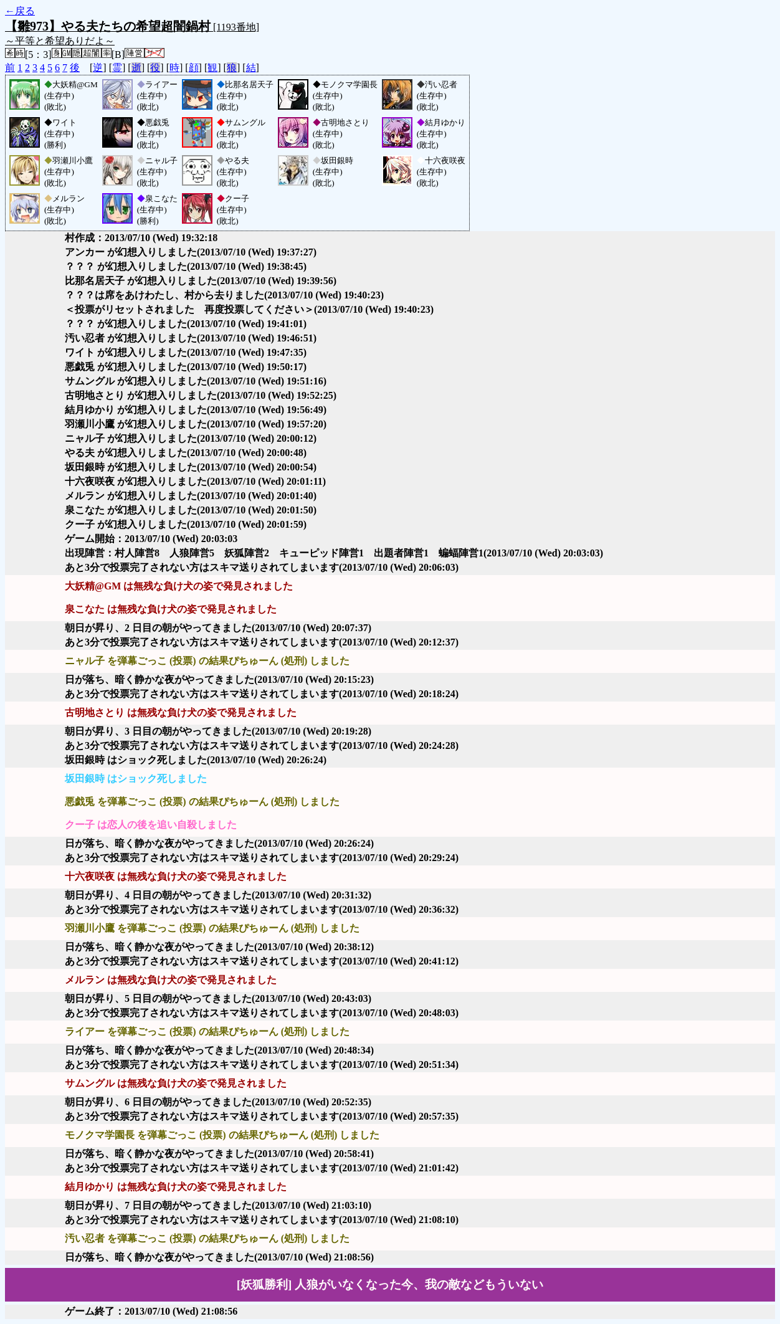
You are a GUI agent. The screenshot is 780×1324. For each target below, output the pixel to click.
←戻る (20, 11)
